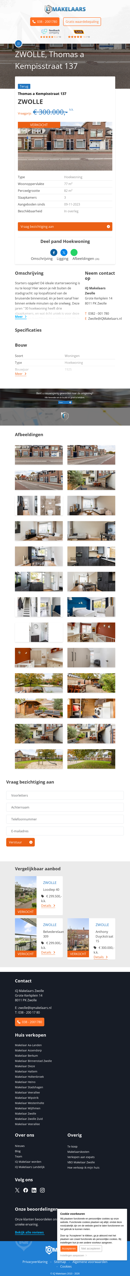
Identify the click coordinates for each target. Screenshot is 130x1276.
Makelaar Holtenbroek (29, 1077)
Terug (24, 86)
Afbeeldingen (85, 258)
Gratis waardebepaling (82, 21)
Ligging (62, 258)
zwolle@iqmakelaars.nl (34, 1008)
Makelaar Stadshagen (29, 1087)
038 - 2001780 (44, 21)
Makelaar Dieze (25, 1066)
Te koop (72, 1146)
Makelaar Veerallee (27, 1092)
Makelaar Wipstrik (26, 1098)
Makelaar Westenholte (29, 1103)
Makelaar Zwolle (25, 1113)
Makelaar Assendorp (28, 1050)
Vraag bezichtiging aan (37, 226)
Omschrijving (42, 258)
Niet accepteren (90, 1248)
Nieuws (20, 1146)
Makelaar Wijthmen (27, 1108)
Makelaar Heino (25, 1082)
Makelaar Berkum (27, 1055)
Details (46, 905)
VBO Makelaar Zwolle (81, 1162)
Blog (18, 1151)
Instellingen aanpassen (73, 1255)
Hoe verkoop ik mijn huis (83, 1167)
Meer (19, 316)
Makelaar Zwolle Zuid (29, 1119)
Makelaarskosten (78, 1152)
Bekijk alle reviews (29, 1232)
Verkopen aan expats (81, 1157)
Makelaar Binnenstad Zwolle (33, 1061)
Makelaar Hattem (26, 1071)
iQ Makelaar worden (28, 1162)
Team (18, 1156)
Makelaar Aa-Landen (28, 1045)
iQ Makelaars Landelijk (29, 1167)
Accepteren (69, 1248)
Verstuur (15, 842)
